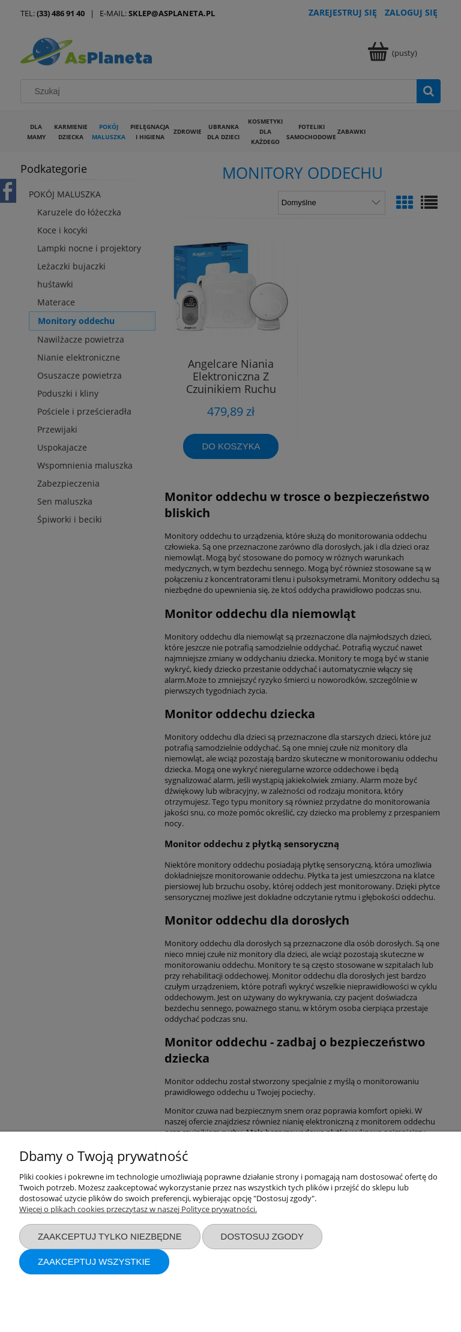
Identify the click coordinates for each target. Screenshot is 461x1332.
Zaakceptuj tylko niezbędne (110, 1236)
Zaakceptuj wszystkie (94, 1261)
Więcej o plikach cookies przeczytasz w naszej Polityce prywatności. (138, 1209)
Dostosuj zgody (262, 1236)
